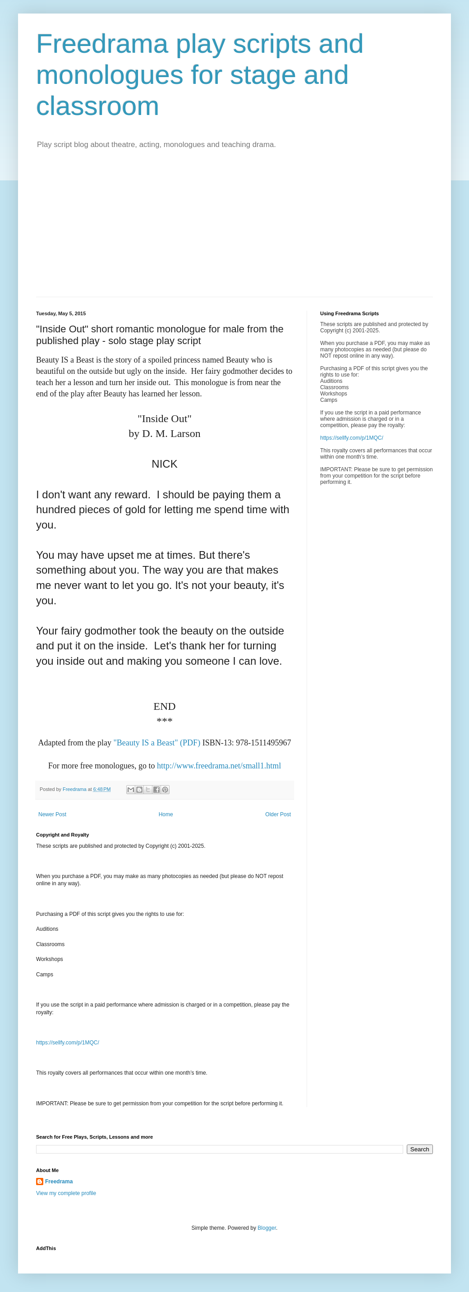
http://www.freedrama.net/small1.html (219, 765)
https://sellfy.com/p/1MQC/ (67, 1042)
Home (166, 814)
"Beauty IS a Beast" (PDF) (156, 742)
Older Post (278, 814)
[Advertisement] (234, 229)
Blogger (266, 1228)
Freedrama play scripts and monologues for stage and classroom (200, 74)
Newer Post (52, 814)
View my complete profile (66, 1193)
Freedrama (59, 1181)
